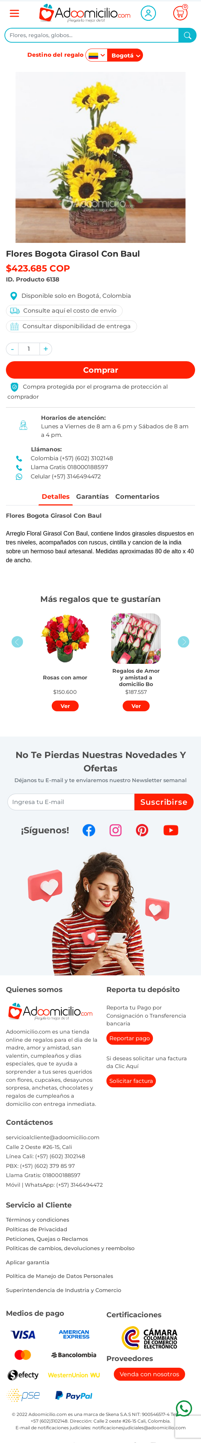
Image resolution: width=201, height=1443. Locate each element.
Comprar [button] (100, 370)
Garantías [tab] (92, 496)
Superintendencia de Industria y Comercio (63, 1290)
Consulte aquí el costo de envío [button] (62, 310)
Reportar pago (129, 1038)
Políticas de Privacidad (36, 1229)
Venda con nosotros (149, 1374)
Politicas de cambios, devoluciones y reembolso (70, 1248)
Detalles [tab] (55, 496)
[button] (12, 349)
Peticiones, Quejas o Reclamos (47, 1239)
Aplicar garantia (28, 1262)
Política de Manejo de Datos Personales (59, 1276)
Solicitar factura (131, 1080)
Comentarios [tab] (137, 496)
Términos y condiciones (37, 1219)
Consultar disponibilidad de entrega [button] (70, 326)
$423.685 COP (38, 268)
